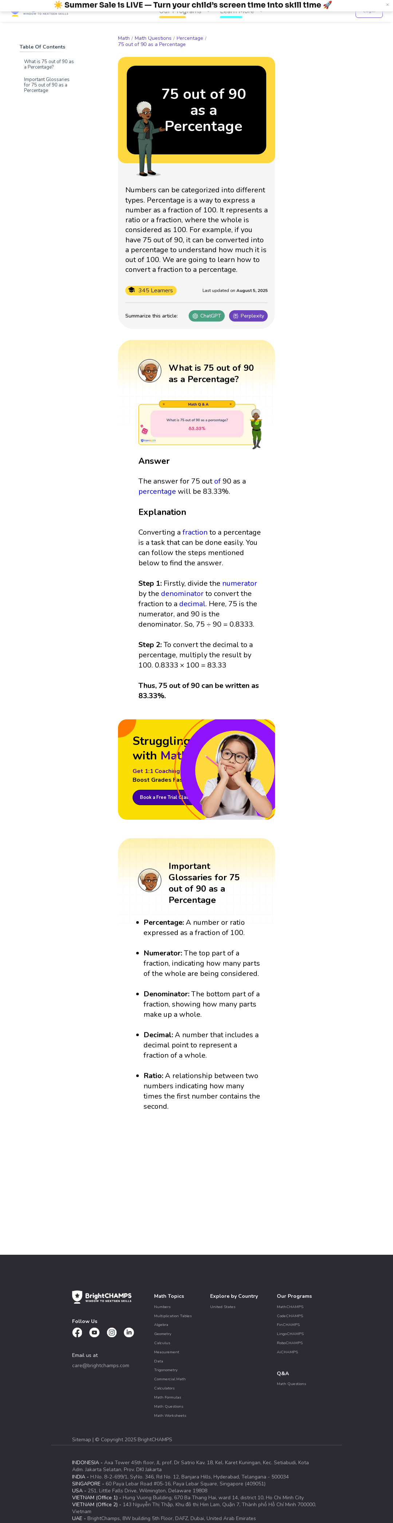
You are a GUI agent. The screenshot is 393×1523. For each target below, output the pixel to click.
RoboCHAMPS (290, 1343)
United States (222, 1306)
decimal (192, 604)
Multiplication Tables (173, 1316)
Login (369, 11)
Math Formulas (167, 1397)
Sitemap (82, 1439)
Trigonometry (166, 1370)
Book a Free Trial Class (165, 797)
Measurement (166, 1352)
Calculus (162, 1343)
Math (124, 38)
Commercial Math (170, 1379)
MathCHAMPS (290, 1306)
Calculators (164, 1388)
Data (158, 1361)
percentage (157, 491)
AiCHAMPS (287, 1352)
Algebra (161, 1324)
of (217, 481)
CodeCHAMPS (290, 1316)
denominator (182, 594)
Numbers (162, 1306)
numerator (239, 583)
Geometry (163, 1334)
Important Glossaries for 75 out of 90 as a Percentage (47, 85)
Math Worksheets (170, 1415)
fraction (195, 532)
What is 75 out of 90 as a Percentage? (49, 64)
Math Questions (153, 38)
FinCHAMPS (288, 1324)
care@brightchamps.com (100, 1365)
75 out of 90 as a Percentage (152, 44)
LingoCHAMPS (290, 1334)
